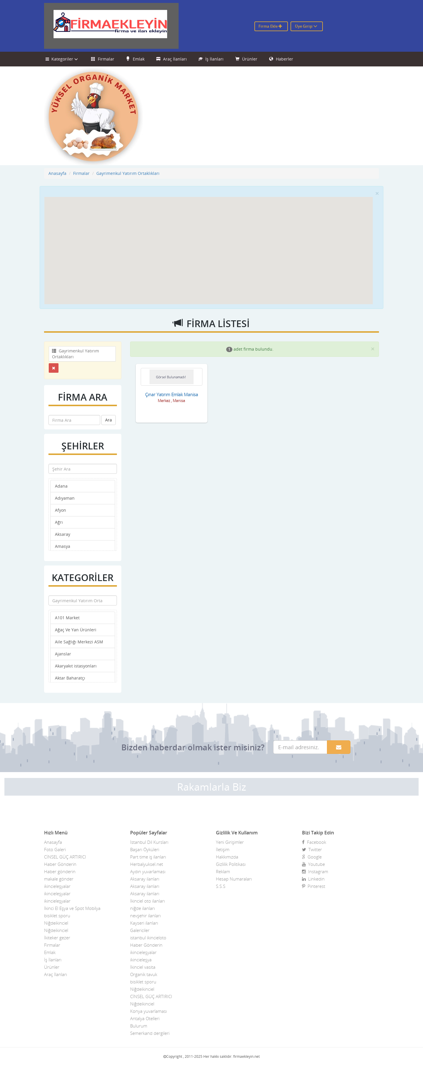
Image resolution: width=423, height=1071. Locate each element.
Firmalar (102, 59)
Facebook (314, 842)
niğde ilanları (142, 908)
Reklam (223, 871)
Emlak (135, 59)
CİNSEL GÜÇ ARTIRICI (65, 857)
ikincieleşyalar (57, 886)
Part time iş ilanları (148, 857)
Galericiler (140, 930)
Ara (108, 420)
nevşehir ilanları (145, 915)
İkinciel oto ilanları (147, 901)
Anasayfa (57, 173)
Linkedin (313, 879)
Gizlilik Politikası (231, 864)
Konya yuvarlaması (148, 1011)
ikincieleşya (141, 960)
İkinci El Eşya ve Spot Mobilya (72, 908)
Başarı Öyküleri (144, 849)
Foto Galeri (55, 849)
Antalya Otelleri (145, 1018)
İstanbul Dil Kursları (149, 842)
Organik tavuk (143, 974)
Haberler (281, 59)
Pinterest (313, 886)
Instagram (315, 871)
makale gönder (58, 879)
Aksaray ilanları (144, 879)
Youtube (313, 864)
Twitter (312, 849)
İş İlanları (211, 59)
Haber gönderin (59, 871)
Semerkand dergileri (149, 1033)
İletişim (222, 849)
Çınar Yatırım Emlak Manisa (171, 394)
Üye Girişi (306, 26)
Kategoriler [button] (62, 59)
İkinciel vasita (142, 967)
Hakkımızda (227, 857)
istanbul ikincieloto (148, 938)
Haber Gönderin (60, 864)
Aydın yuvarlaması (147, 871)
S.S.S (220, 886)
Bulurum (138, 1026)
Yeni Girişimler (230, 842)
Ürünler (246, 59)
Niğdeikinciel (56, 923)
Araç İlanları (171, 59)
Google (312, 857)
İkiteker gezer (57, 938)
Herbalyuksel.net (146, 864)
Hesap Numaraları (234, 879)
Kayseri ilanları (144, 923)
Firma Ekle (270, 26)
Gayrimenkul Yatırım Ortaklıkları (128, 173)
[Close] (377, 193)
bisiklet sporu (57, 915)
